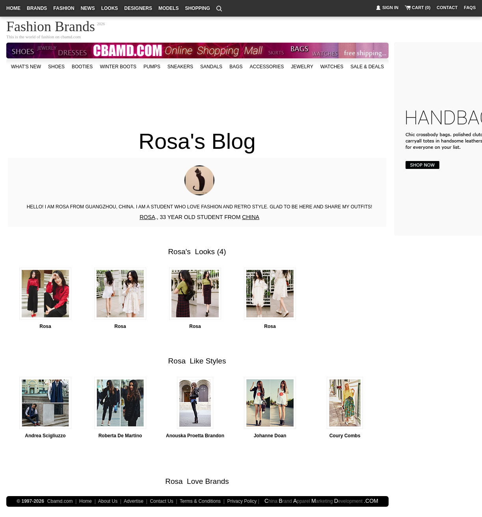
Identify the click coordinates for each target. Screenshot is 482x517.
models (168, 8)
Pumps (151, 66)
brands (37, 8)
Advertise (133, 501)
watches (332, 66)
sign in (390, 7)
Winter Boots (118, 66)
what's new (26, 66)
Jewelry (302, 66)
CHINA (250, 217)
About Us (107, 501)
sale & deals (367, 66)
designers (138, 8)
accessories (266, 66)
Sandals (211, 66)
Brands (217, 481)
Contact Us (161, 501)
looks (109, 8)
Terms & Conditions (200, 501)
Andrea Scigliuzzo (45, 435)
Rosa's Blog (196, 141)
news (88, 8)
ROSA (147, 217)
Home (85, 501)
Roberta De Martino (120, 435)
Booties (82, 66)
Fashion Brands (50, 25)
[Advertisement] (197, 96)
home (13, 8)
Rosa (176, 251)
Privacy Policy (242, 501)
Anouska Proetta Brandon (195, 435)
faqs (470, 7)
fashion (63, 8)
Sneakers (180, 66)
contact (447, 7)
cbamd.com (71, 36)
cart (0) (421, 7)
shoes (56, 66)
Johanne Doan (270, 435)
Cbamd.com (60, 501)
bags (235, 66)
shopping (197, 8)
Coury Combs (345, 435)
